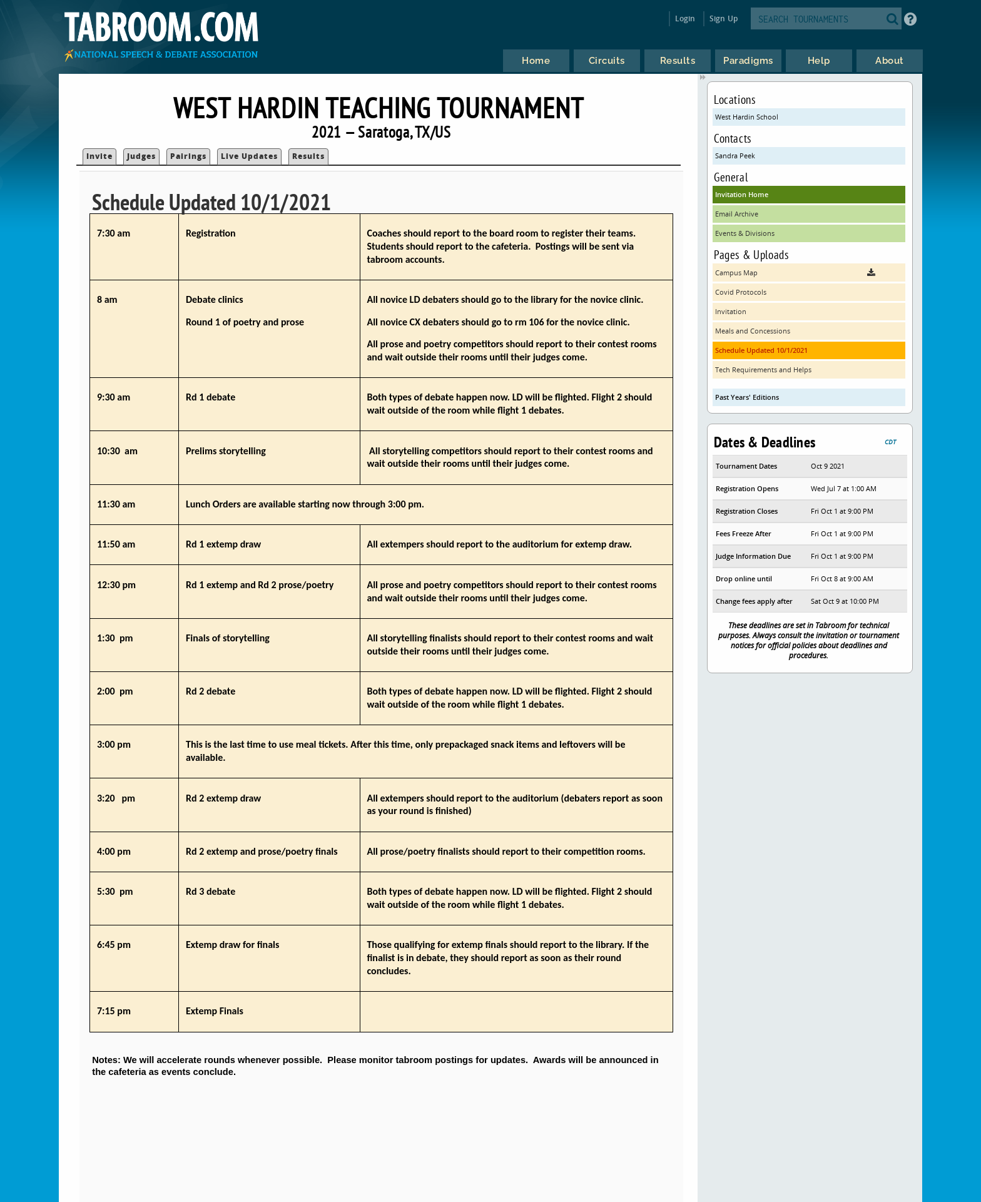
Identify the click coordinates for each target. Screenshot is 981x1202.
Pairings (188, 156)
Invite (99, 156)
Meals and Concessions (752, 330)
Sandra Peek (735, 155)
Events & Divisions (745, 233)
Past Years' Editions (747, 397)
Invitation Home (741, 194)
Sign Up (723, 18)
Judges (141, 156)
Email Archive (736, 213)
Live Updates (249, 156)
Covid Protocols (740, 292)
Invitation (730, 311)
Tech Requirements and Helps (763, 369)
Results (308, 156)
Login (685, 18)
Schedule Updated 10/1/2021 (761, 350)
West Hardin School (746, 116)
